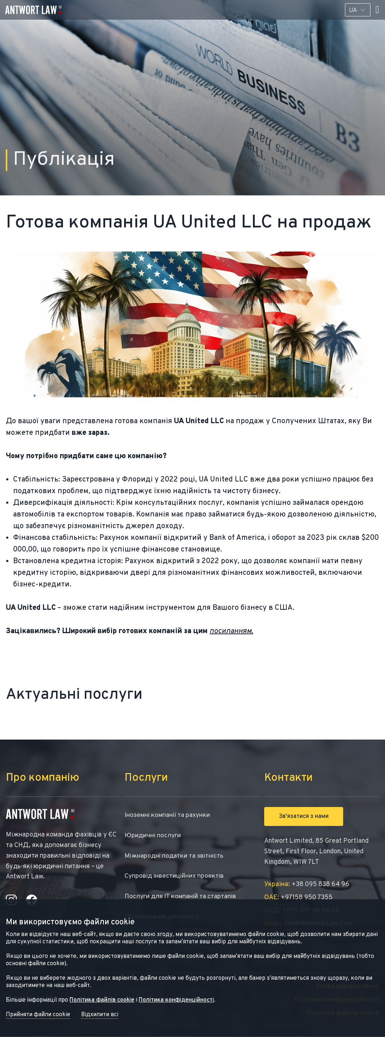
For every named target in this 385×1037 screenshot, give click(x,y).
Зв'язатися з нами (304, 816)
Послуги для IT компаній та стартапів (181, 897)
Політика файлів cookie (102, 1000)
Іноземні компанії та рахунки (168, 815)
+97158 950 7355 (298, 897)
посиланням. (231, 631)
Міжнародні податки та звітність (175, 856)
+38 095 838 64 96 (306, 884)
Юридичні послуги (153, 835)
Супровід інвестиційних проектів (175, 876)
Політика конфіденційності (176, 1000)
